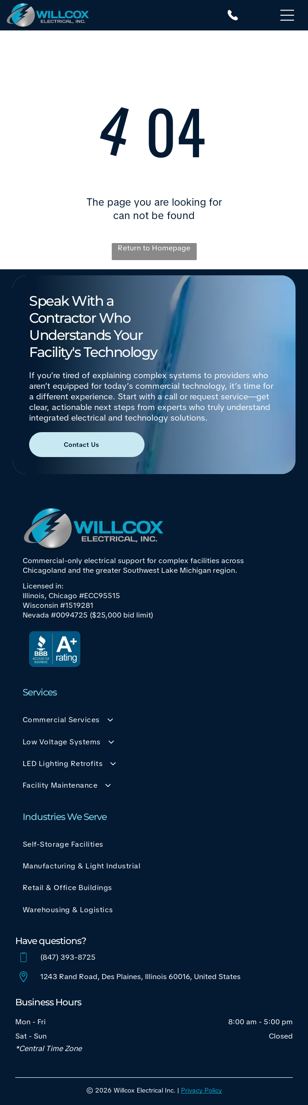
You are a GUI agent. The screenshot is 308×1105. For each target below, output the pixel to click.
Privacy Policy (201, 1090)
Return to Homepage (154, 248)
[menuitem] (154, 720)
